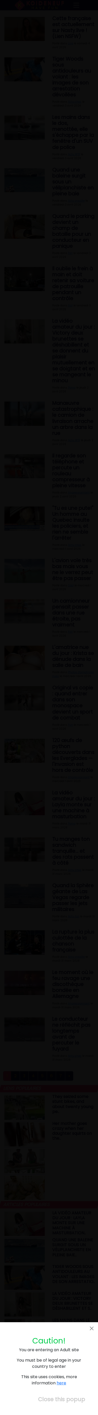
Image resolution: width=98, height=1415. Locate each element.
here (61, 1383)
